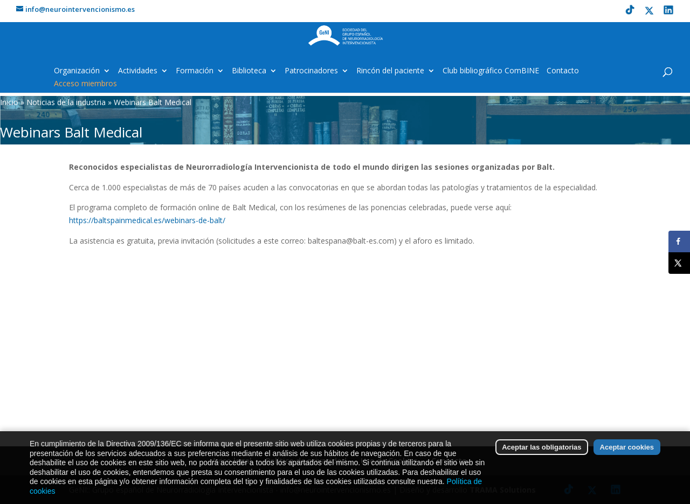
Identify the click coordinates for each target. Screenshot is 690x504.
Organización (77, 71)
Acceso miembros (85, 84)
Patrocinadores (311, 71)
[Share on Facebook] (679, 241)
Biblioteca (249, 71)
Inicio (9, 102)
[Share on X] (679, 263)
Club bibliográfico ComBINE (491, 71)
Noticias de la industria (66, 102)
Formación (194, 71)
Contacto (563, 71)
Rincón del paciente (390, 71)
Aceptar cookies (627, 456)
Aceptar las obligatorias (541, 456)
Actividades (137, 71)
